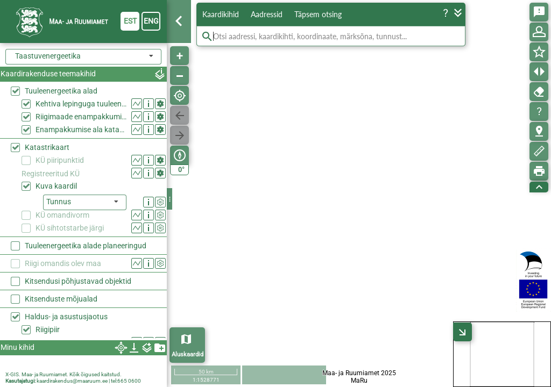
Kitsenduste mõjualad (61, 299)
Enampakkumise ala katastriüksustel (81, 129)
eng (151, 21)
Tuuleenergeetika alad (61, 91)
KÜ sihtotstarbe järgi (70, 228)
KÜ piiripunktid (60, 160)
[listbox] (84, 202)
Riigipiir (48, 329)
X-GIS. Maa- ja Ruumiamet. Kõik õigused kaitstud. (63, 374)
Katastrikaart (47, 147)
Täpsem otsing (318, 14)
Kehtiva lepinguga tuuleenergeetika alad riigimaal (81, 103)
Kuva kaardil (56, 186)
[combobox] (83, 56)
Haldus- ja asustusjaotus (66, 316)
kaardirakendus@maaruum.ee (72, 381)
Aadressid (266, 14)
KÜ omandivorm (62, 215)
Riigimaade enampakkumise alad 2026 (81, 116)
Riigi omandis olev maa (63, 263)
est (130, 21)
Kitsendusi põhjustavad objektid (78, 281)
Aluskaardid (187, 354)
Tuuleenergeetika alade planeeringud (85, 245)
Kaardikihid (220, 14)
